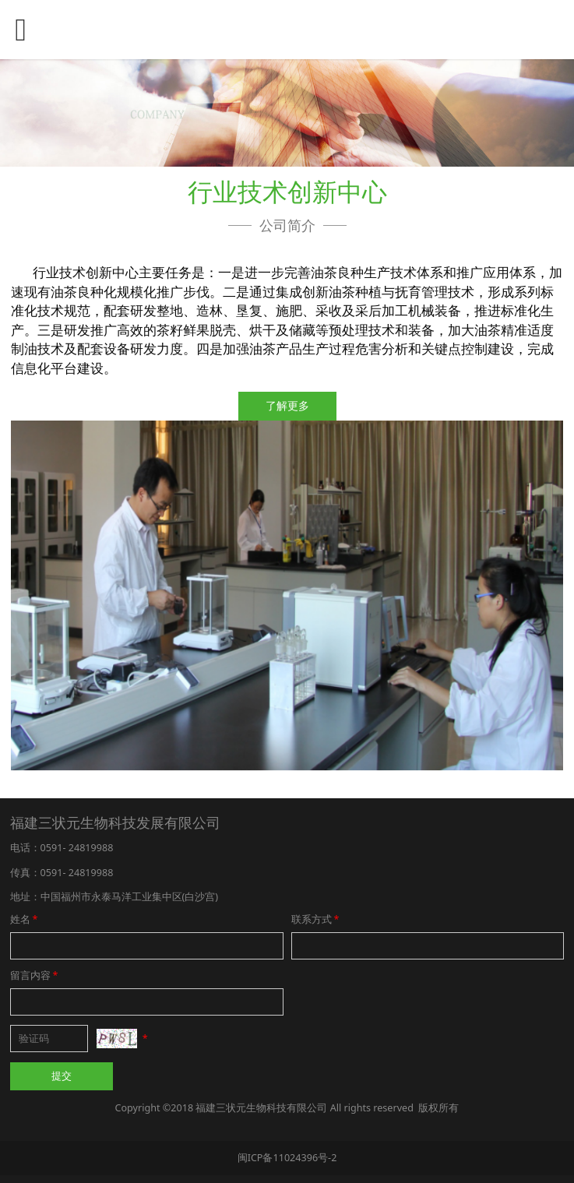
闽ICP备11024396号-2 (287, 1157)
